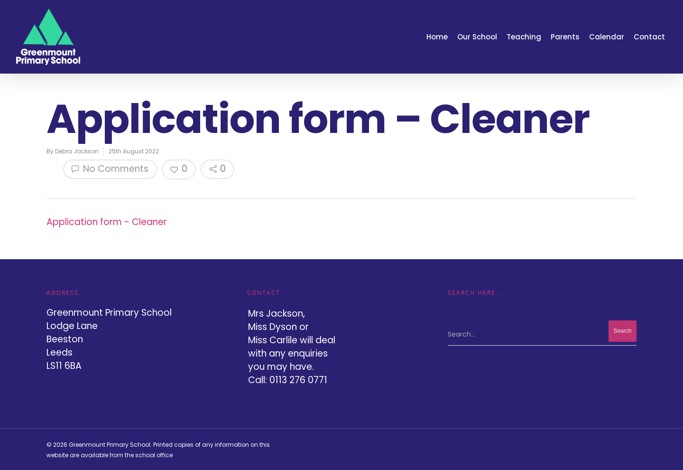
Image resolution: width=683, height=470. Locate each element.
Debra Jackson (77, 151)
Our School (477, 37)
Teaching (524, 37)
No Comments (110, 168)
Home (437, 37)
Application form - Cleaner (106, 222)
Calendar (606, 37)
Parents (565, 37)
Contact (649, 37)
